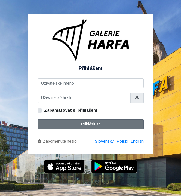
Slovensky (104, 141)
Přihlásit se (90, 124)
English (137, 141)
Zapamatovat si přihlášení (70, 110)
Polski (122, 141)
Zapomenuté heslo (57, 141)
